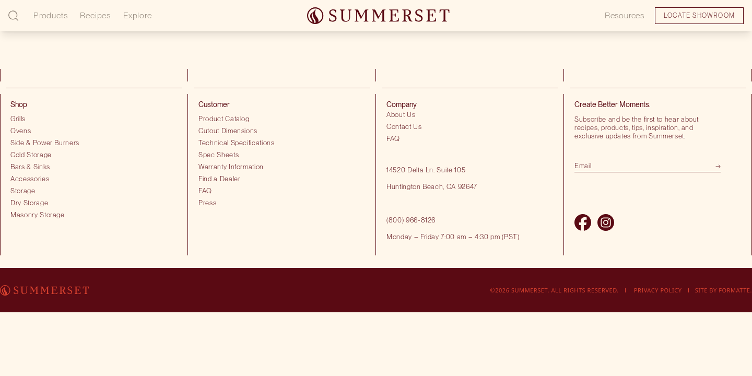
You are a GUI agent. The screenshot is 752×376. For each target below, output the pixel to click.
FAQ (205, 190)
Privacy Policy (658, 290)
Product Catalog (224, 118)
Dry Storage (29, 202)
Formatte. (735, 290)
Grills (18, 118)
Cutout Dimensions (227, 130)
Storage (23, 190)
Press (207, 202)
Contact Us (404, 126)
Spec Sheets (218, 154)
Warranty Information (231, 166)
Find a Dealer (219, 178)
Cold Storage (31, 154)
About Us (400, 114)
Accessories (29, 178)
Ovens (20, 130)
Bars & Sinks (30, 166)
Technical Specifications (236, 142)
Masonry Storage (37, 214)
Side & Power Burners (44, 142)
